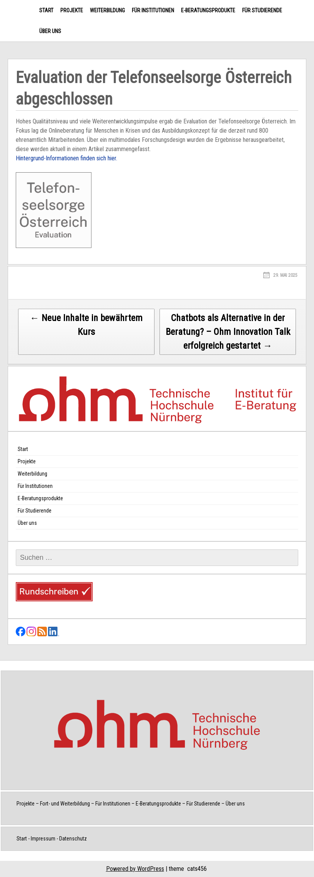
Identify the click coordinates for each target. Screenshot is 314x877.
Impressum (43, 838)
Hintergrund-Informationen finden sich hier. (66, 158)
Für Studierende (262, 10)
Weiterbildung (107, 10)
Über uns (50, 31)
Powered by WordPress (135, 868)
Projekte (71, 10)
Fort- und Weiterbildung (65, 803)
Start (46, 10)
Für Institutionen (153, 10)
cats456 (197, 868)
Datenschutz (73, 838)
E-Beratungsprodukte (208, 10)
